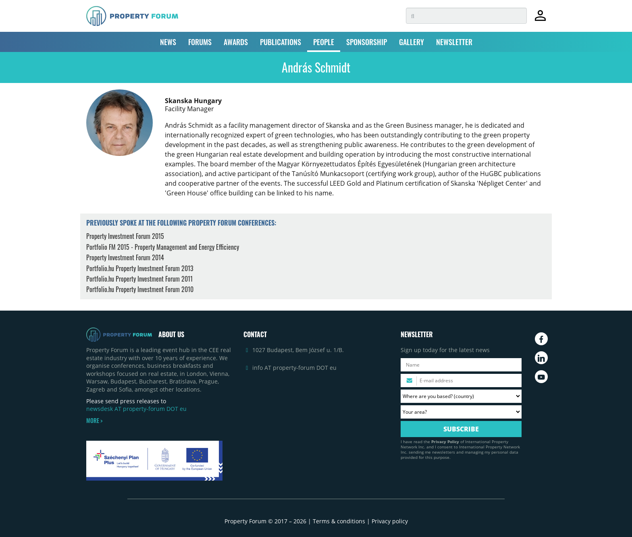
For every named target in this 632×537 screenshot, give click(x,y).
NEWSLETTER (454, 42)
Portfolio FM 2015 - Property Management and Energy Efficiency (162, 247)
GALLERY (411, 42)
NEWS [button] (168, 42)
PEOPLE (323, 42)
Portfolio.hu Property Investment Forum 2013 (139, 268)
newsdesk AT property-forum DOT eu (136, 409)
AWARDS (236, 42)
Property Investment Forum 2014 (125, 257)
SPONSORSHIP (366, 42)
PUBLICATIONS (280, 42)
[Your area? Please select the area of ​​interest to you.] (461, 412)
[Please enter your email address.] (461, 380)
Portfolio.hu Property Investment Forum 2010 (139, 289)
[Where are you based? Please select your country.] (461, 396)
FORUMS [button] (200, 42)
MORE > (94, 421)
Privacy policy (390, 521)
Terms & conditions (339, 521)
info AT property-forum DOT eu (294, 367)
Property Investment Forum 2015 (125, 236)
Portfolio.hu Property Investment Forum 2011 (139, 279)
